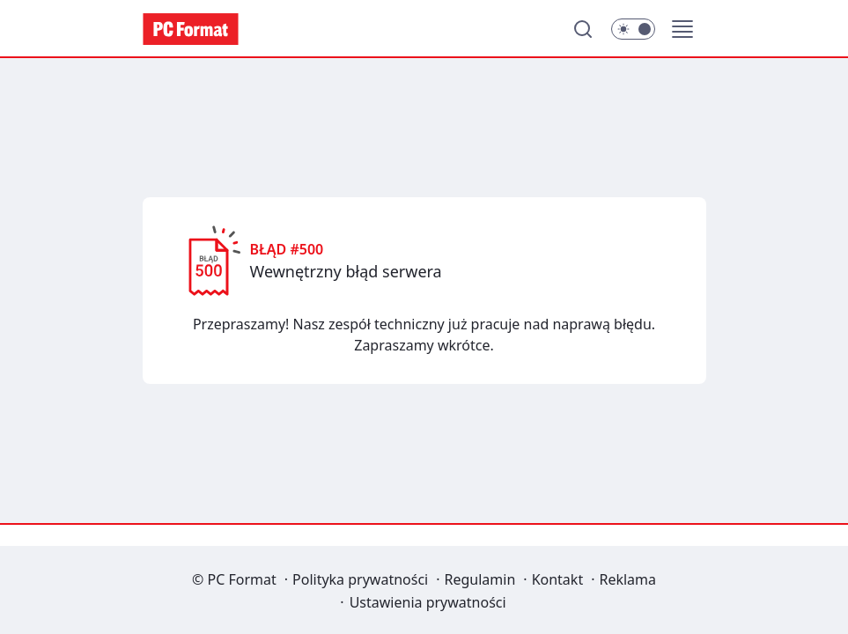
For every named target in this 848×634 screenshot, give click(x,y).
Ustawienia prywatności (428, 602)
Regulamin (480, 579)
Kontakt (558, 579)
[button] (682, 29)
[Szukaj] (583, 29)
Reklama (627, 579)
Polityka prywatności (360, 579)
